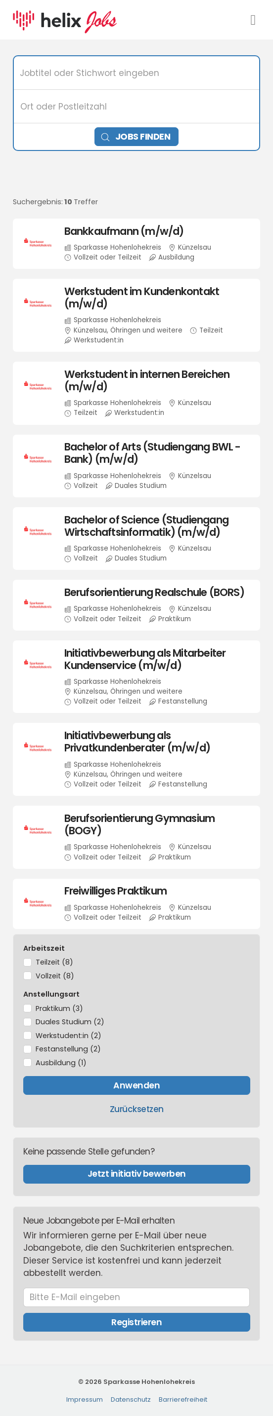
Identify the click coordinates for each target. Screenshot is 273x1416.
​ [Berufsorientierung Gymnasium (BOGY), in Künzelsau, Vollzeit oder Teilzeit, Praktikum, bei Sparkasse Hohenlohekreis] (137, 837)
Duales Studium (70, 1022)
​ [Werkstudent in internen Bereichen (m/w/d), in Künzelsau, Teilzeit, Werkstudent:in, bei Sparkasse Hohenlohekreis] (137, 393)
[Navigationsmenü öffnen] (253, 20)
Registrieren (136, 1322)
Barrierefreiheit (183, 1399)
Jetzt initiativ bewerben (137, 1174)
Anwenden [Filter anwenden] (136, 1085)
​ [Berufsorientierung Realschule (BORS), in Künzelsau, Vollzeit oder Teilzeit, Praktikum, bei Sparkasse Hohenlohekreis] (137, 605)
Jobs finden (135, 136)
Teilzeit (54, 962)
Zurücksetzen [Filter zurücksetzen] (137, 1109)
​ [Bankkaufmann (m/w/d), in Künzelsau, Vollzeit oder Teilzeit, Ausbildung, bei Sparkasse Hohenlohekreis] (137, 244)
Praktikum (59, 1008)
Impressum (84, 1399)
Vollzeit (55, 976)
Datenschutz (131, 1399)
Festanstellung (68, 1049)
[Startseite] (65, 19)
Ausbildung (61, 1063)
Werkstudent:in (68, 1036)
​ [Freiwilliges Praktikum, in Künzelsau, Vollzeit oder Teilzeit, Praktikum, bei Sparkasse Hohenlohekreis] (137, 904)
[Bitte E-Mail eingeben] (136, 1297)
